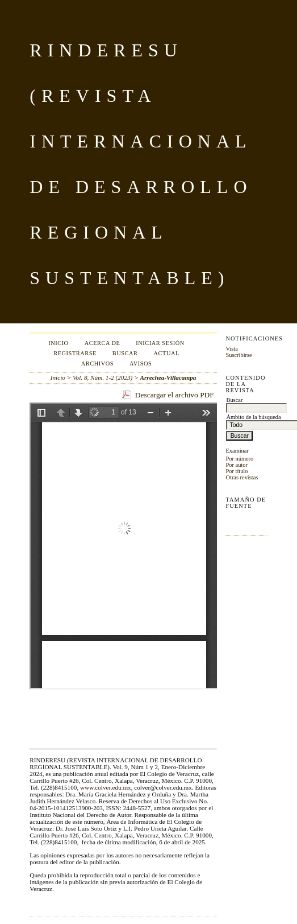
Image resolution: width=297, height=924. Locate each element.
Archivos (97, 363)
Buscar (125, 353)
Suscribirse (238, 355)
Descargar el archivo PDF (174, 395)
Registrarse (75, 353)
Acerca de (102, 343)
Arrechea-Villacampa (168, 377)
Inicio (58, 343)
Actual (166, 353)
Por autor (236, 465)
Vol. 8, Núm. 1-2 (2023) (102, 377)
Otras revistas (241, 477)
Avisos (140, 363)
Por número (239, 458)
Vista (231, 349)
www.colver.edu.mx (105, 787)
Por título (236, 471)
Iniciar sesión (160, 343)
